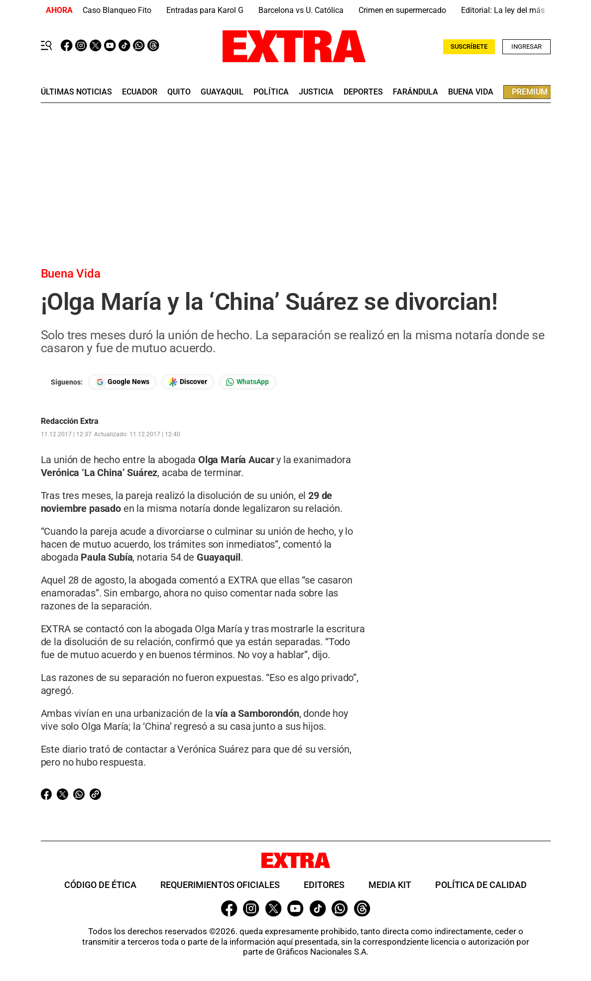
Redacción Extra (70, 421)
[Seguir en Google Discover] (188, 382)
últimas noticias (76, 92)
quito (179, 92)
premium (530, 92)
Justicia (316, 92)
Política (271, 92)
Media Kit (389, 885)
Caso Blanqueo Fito (117, 10)
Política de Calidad (481, 885)
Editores (324, 885)
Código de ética (100, 885)
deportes (363, 92)
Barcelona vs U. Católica (301, 10)
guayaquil (222, 92)
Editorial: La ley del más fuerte (514, 10)
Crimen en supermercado (402, 10)
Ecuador (139, 92)
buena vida (470, 92)
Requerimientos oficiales (220, 885)
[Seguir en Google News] (122, 382)
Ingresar (526, 46)
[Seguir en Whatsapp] (247, 382)
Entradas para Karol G (204, 10)
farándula (415, 92)
